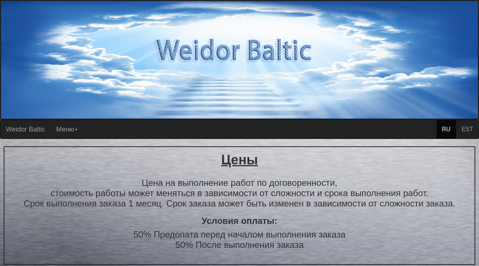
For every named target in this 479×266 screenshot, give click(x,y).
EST (467, 129)
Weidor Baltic (25, 129)
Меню (67, 129)
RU (446, 129)
